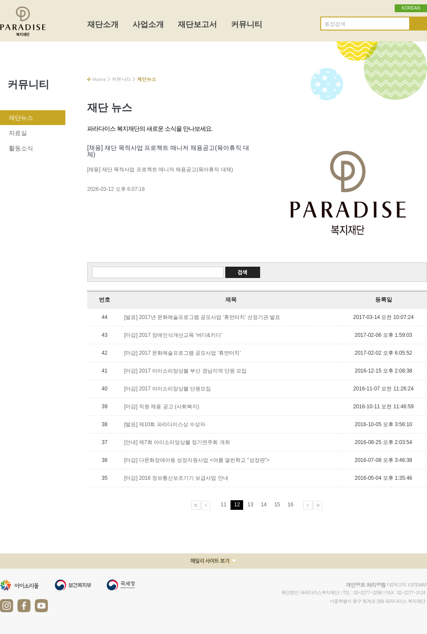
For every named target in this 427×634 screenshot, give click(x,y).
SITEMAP (418, 584)
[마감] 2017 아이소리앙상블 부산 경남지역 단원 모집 (185, 371)
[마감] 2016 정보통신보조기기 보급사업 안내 (176, 478)
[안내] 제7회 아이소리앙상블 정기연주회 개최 (177, 442)
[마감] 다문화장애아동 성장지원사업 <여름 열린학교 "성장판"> (197, 460)
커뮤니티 (246, 24)
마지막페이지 (317, 505)
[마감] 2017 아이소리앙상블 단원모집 (167, 389)
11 (224, 505)
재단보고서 (197, 24)
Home (99, 79)
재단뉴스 (21, 117)
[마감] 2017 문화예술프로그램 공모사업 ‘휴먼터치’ (182, 353)
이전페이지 (205, 505)
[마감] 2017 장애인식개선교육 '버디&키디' (173, 335)
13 (250, 505)
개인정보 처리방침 (365, 584)
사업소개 (148, 24)
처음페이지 (195, 505)
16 (290, 505)
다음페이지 (307, 505)
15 (277, 505)
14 (264, 505)
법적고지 (398, 584)
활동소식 (21, 148)
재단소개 (103, 24)
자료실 (18, 132)
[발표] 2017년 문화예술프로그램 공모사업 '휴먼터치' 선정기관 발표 (202, 317)
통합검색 (335, 24)
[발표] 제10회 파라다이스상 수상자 (164, 424)
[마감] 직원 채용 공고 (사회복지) (161, 406)
